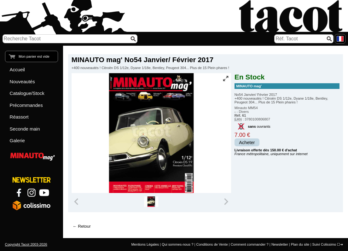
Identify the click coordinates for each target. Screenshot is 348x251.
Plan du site (300, 244)
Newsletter (279, 244)
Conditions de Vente (212, 244)
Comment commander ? (250, 244)
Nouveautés (22, 81)
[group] (151, 201)
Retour (84, 226)
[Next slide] (225, 201)
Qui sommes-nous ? (177, 244)
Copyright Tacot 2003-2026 (26, 244)
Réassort (19, 117)
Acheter (247, 142)
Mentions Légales (145, 244)
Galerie (17, 140)
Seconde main (25, 128)
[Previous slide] (77, 201)
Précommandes (26, 105)
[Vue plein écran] (225, 78)
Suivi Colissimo (324, 244)
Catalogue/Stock (27, 93)
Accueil (17, 69)
